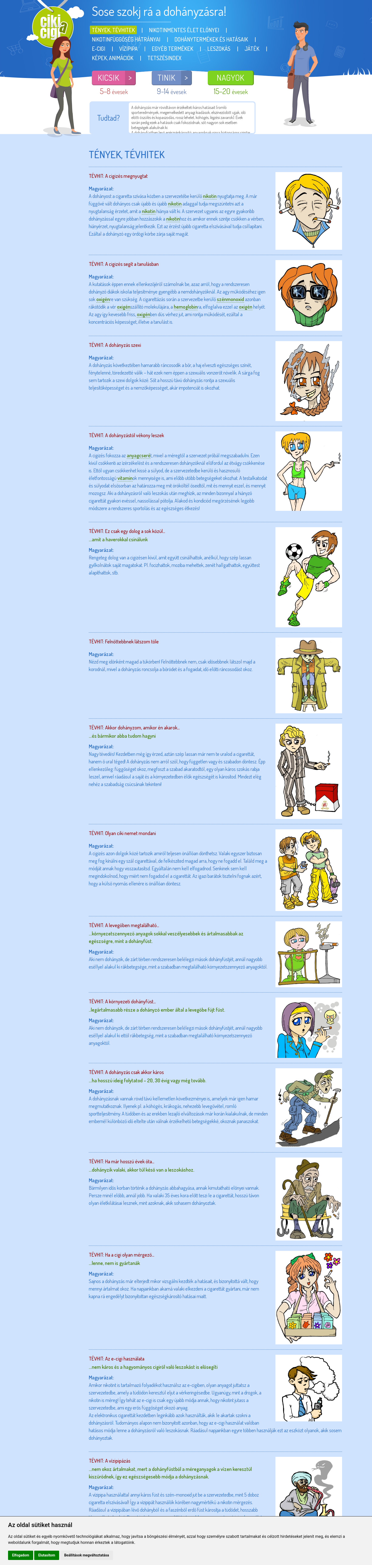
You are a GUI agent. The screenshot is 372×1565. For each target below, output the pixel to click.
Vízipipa (128, 48)
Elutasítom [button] (46, 1555)
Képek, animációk (112, 57)
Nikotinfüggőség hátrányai (126, 39)
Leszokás (218, 48)
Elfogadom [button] (20, 1555)
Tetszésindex (164, 57)
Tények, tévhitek (113, 29)
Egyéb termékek (172, 48)
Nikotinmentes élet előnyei (184, 29)
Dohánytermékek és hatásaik (211, 39)
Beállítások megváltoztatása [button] (86, 1555)
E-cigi (98, 48)
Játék (251, 48)
